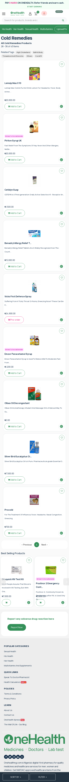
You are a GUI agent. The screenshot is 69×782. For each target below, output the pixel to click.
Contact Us (9, 715)
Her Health (18, 29)
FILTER (41, 777)
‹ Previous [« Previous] (26, 544)
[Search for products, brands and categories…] (21, 20)
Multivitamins (46, 29)
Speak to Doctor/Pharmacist (16, 677)
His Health (7, 29)
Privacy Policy (10, 698)
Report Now (17, 627)
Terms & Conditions (12, 693)
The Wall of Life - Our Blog (15, 724)
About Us (8, 710)
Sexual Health (31, 29)
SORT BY (14, 777)
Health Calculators (15, 682)
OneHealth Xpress (14, 719)
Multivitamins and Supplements (18, 665)
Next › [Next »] (44, 544)
